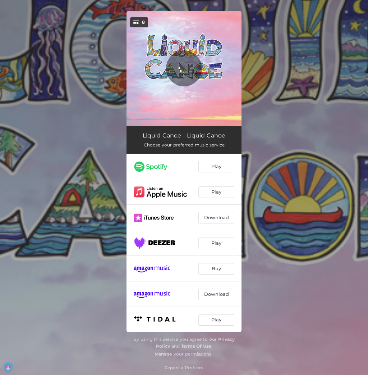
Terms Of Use (196, 346)
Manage (163, 354)
